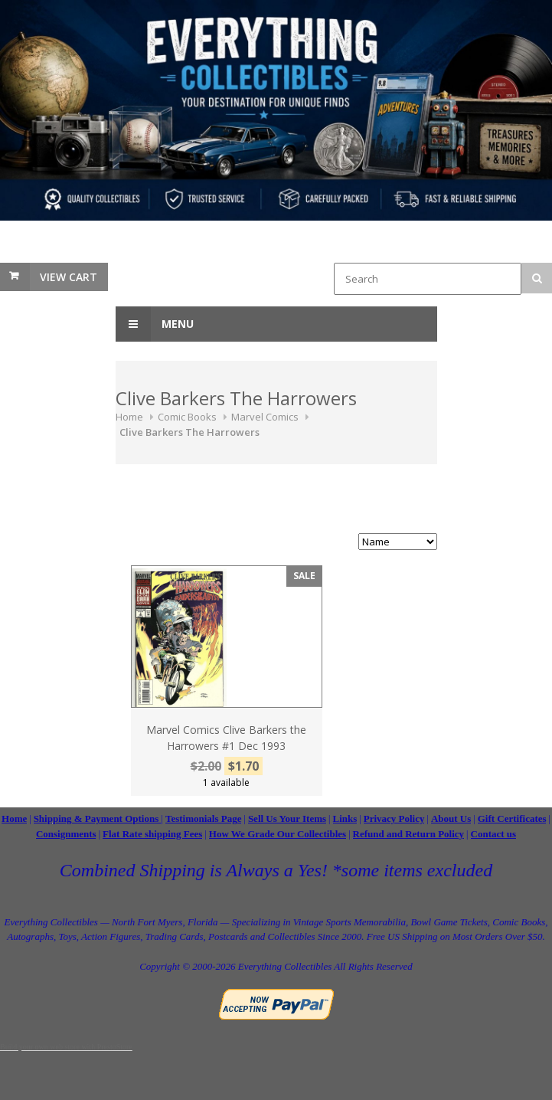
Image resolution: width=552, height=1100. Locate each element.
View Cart (68, 277)
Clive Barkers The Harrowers (189, 432)
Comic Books (187, 417)
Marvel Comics (265, 417)
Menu (155, 324)
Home (129, 417)
